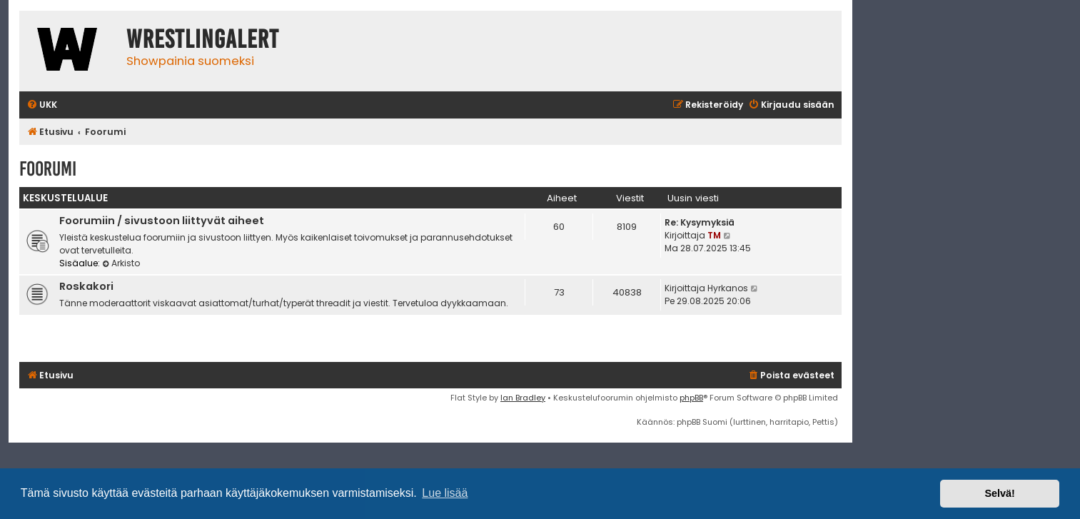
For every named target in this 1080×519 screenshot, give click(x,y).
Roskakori (86, 286)
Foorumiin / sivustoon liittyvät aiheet (161, 220)
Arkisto (121, 263)
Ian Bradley (522, 397)
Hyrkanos (727, 288)
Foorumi (47, 169)
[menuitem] (41, 105)
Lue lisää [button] (445, 493)
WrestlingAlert (202, 39)
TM (714, 235)
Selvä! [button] (999, 493)
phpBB (691, 397)
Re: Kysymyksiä (700, 222)
